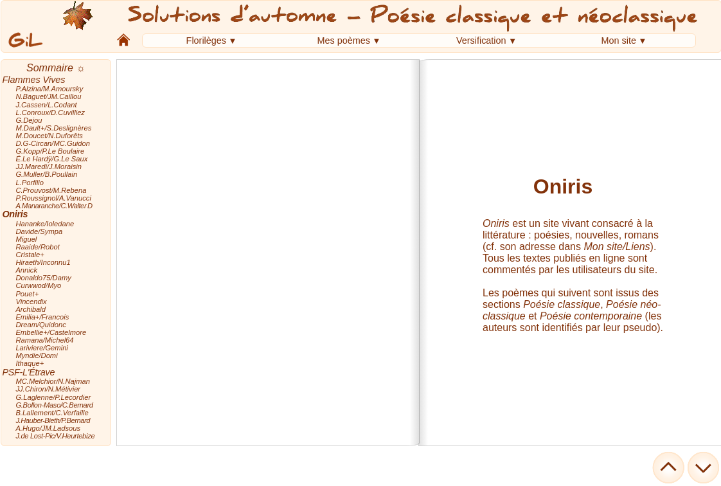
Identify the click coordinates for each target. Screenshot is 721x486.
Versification (481, 40)
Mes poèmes (343, 40)
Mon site (618, 40)
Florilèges (206, 40)
